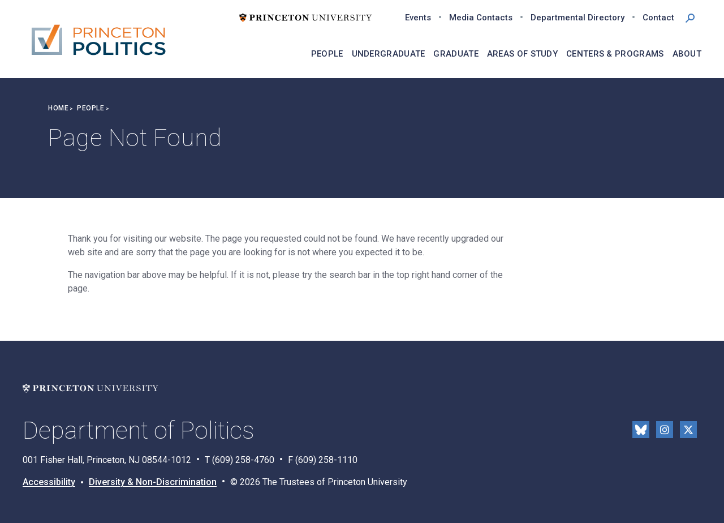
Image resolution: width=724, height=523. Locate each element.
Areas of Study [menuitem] (522, 54)
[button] (690, 17)
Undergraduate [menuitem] (388, 54)
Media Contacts (480, 17)
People (90, 108)
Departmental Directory (577, 17)
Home (58, 108)
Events (418, 17)
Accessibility (49, 482)
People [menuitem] (327, 54)
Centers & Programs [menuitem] (614, 54)
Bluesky (640, 429)
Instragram (664, 429)
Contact (658, 17)
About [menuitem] (687, 54)
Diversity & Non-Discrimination (153, 482)
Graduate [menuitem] (455, 54)
